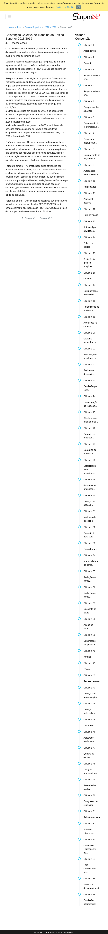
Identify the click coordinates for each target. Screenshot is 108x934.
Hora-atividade (91, 215)
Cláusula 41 (28, 218)
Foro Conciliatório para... (90, 868)
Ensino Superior (33, 27)
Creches (88, 278)
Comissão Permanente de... (90, 849)
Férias (87, 669)
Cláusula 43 (46, 218)
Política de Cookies (65, 7)
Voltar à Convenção (82, 36)
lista (19, 27)
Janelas (87, 657)
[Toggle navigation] (9, 16)
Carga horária (90, 549)
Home (11, 27)
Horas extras (90, 187)
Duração (88, 63)
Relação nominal (92, 817)
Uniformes (89, 725)
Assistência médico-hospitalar (89, 263)
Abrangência (90, 51)
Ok (78, 7)
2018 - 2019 (50, 27)
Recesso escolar (92, 681)
